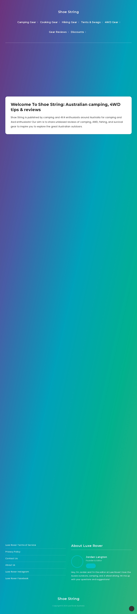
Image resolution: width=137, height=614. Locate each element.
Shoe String (68, 12)
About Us (10, 565)
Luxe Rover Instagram (17, 571)
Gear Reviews (58, 32)
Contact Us (11, 558)
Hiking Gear (69, 22)
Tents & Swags (91, 22)
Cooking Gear (49, 22)
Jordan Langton (96, 557)
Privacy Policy (12, 551)
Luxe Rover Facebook (16, 578)
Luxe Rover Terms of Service (20, 545)
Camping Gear (26, 22)
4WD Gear (111, 22)
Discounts (77, 32)
